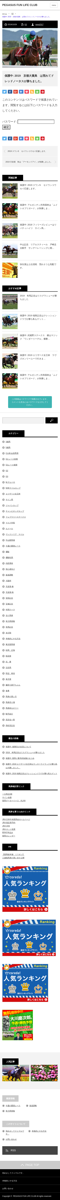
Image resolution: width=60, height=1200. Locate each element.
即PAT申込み (7, 832)
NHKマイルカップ (13, 488)
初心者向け (10, 569)
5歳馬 (8, 447)
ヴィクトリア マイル (15, 534)
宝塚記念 (9, 604)
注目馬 (8, 668)
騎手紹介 (9, 714)
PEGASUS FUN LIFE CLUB (24, 1196)
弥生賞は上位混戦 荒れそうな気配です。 (38, 266)
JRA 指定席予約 (8, 823)
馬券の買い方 (11, 696)
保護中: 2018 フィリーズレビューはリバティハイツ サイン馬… (38, 226)
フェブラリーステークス (16, 517)
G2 (12, 13)
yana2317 (39, 24)
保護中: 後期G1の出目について (18, 747)
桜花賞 (8, 656)
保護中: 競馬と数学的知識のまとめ (20, 758)
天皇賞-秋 (10, 592)
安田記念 (9, 598)
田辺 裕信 (10, 673)
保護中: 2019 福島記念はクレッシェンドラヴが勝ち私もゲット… (38, 317)
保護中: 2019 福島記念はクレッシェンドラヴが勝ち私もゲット (31, 773)
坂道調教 (9, 575)
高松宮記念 (10, 725)
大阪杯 (8, 581)
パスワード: (28, 121)
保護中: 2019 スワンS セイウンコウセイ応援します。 (38, 187)
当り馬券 (9, 615)
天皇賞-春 (10, 586)
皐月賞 (8, 679)
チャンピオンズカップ (15, 511)
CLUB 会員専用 (12, 453)
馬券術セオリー (12, 708)
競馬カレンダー (8, 836)
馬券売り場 (10, 702)
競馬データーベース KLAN (13, 801)
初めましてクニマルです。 (13, 1173)
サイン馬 (9, 500)
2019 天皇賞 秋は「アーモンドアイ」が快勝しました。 (29, 162)
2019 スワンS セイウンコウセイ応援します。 (27, 151)
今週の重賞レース (13, 546)
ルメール (9, 529)
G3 (7, 476)
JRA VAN (6, 826)
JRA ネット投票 (8, 829)
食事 (7, 691)
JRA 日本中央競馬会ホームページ (16, 819)
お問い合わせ (11, 1139)
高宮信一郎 (10, 720)
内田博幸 (9, 563)
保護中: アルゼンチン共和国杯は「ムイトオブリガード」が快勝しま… (39, 206)
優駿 (7, 552)
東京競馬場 (10, 644)
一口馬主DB (7, 794)
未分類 (8, 633)
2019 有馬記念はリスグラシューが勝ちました (38, 297)
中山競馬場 (10, 540)
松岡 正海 (10, 650)
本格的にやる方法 (13, 639)
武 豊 (8, 662)
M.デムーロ (10, 482)
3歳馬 (8, 442)
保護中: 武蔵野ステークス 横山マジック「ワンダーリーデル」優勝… (39, 337)
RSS (13, 1150)
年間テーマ (10, 610)
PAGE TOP (30, 1164)
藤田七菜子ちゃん (13, 685)
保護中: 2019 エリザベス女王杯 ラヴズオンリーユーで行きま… (38, 357)
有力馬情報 (10, 621)
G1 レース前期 (12, 459)
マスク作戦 (10, 523)
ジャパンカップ (12, 505)
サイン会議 (6, 797)
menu (54, 5)
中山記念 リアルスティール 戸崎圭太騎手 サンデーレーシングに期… (38, 246)
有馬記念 (9, 627)
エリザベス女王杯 (13, 494)
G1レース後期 (11, 465)
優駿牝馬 (9, 557)
